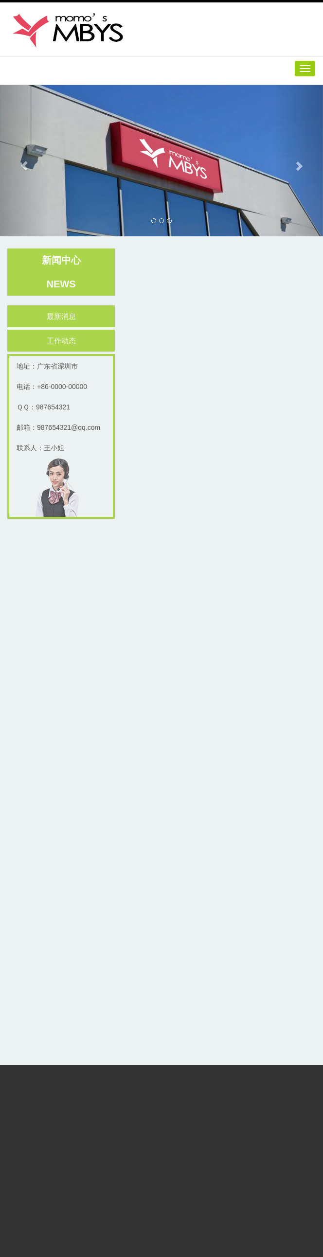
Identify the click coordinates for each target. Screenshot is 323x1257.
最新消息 (62, 316)
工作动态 (62, 340)
